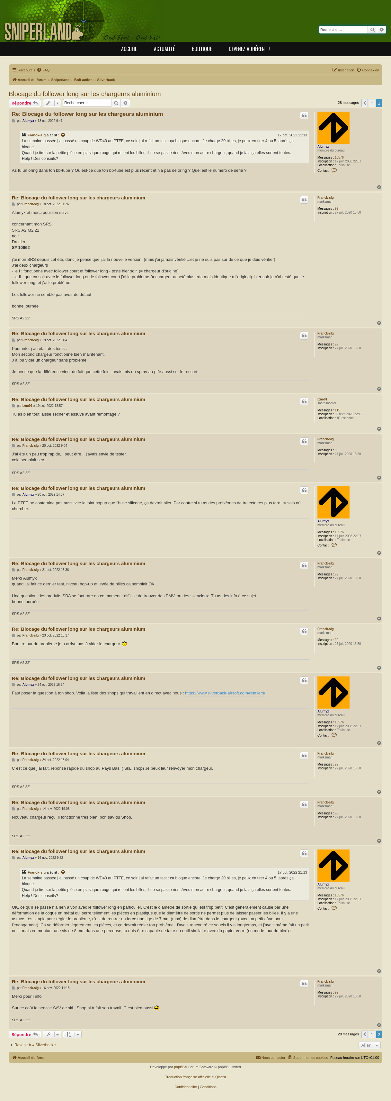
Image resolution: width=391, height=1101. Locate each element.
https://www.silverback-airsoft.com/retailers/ (225, 693)
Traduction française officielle (188, 1077)
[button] (364, 103)
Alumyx (323, 146)
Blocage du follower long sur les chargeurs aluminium (85, 93)
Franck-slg (37, 135)
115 (337, 410)
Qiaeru (220, 1077)
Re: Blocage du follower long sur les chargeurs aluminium (87, 114)
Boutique (202, 49)
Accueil (129, 49)
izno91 (322, 399)
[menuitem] (43, 70)
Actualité (164, 49)
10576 (339, 157)
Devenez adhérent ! (249, 49)
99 (336, 208)
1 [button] (372, 103)
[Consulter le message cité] (63, 135)
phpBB (179, 1067)
